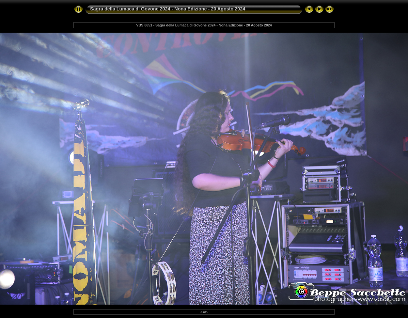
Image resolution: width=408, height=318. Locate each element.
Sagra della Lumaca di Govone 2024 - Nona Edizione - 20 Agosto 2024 (167, 8)
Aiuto (204, 312)
